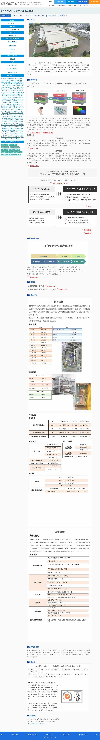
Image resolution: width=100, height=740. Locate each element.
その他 (11, 149)
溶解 (19, 109)
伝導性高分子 (5, 147)
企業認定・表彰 (12, 72)
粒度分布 (19, 116)
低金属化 (12, 130)
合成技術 (12, 52)
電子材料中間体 (14, 147)
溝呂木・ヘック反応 (6, 89)
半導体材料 (5, 145)
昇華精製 (87, 233)
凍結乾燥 (18, 97)
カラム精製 (86, 230)
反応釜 (28, 15)
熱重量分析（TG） (6, 107)
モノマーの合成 (34, 133)
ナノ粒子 (18, 154)
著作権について (83, 734)
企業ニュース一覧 (39, 15)
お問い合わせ (52, 15)
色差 (21, 87)
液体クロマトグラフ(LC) (12, 87)
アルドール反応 (19, 126)
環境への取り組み (12, 65)
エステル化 (19, 130)
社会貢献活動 (12, 35)
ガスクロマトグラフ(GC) (13, 95)
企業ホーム (5, 15)
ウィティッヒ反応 (12, 128)
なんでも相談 (94, 1)
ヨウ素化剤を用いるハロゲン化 (14, 104)
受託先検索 (71, 1)
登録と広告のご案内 (88, 5)
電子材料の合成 (47, 133)
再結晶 (4, 128)
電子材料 (17, 149)
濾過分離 (6, 130)
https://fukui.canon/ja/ (37, 723)
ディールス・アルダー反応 (9, 133)
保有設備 (12, 59)
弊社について (49, 734)
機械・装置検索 (82, 1)
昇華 (15, 116)
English (97, 5)
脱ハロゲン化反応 (14, 138)
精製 (17, 152)
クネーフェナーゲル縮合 (8, 131)
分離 (13, 152)
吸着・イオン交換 (9, 126)
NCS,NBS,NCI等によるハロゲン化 (11, 119)
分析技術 (12, 49)
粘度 (11, 114)
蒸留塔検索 (68, 5)
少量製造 (3, 78)
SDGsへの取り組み (12, 68)
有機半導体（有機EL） (8, 154)
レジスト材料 (13, 145)
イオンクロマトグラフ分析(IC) (12, 121)
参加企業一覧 (53, 5)
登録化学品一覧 (17, 15)
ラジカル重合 (12, 80)
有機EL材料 (5, 149)
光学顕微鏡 (17, 83)
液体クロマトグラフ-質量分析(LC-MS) (12, 106)
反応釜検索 (61, 5)
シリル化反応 (19, 131)
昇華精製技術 (12, 45)
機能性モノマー (6, 152)
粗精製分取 (9, 83)
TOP (50, 1)
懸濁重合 (4, 118)
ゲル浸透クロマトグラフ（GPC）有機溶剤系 (12, 124)
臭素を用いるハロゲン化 (12, 82)
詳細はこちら (33, 148)
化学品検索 (60, 1)
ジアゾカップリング (11, 109)
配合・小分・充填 (12, 78)
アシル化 (12, 92)
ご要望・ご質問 (76, 5)
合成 (88, 206)
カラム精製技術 (12, 42)
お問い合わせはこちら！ (59, 183)
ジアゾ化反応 (11, 99)
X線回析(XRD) (18, 118)
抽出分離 (10, 118)
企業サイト (63, 15)
